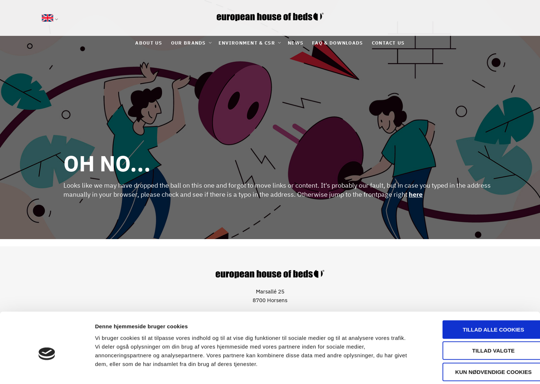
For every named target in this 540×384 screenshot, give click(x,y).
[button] (50, 19)
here (416, 194)
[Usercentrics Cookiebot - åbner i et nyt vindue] (47, 369)
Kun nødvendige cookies (479, 338)
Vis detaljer (376, 370)
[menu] (270, 43)
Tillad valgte (479, 317)
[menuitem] (148, 43)
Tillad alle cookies (479, 295)
